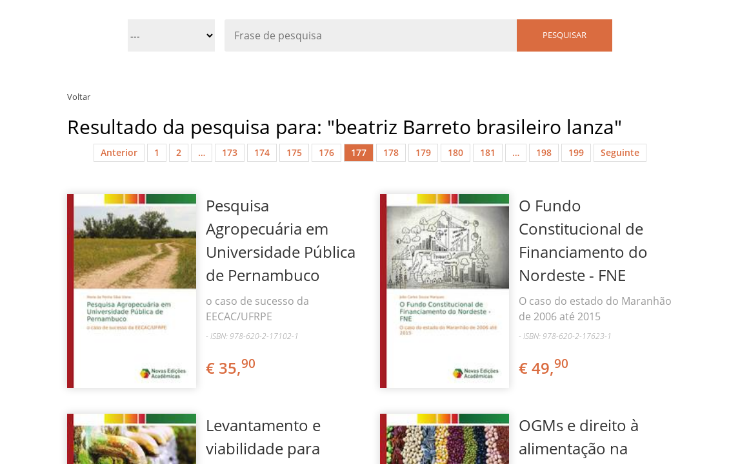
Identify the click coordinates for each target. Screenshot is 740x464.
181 (487, 152)
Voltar (78, 96)
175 (294, 152)
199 (576, 152)
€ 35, (231, 367)
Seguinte (620, 152)
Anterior (119, 152)
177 (358, 152)
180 (455, 152)
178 (391, 152)
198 (544, 152)
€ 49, (544, 367)
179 (423, 152)
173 (229, 152)
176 (326, 152)
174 (262, 152)
